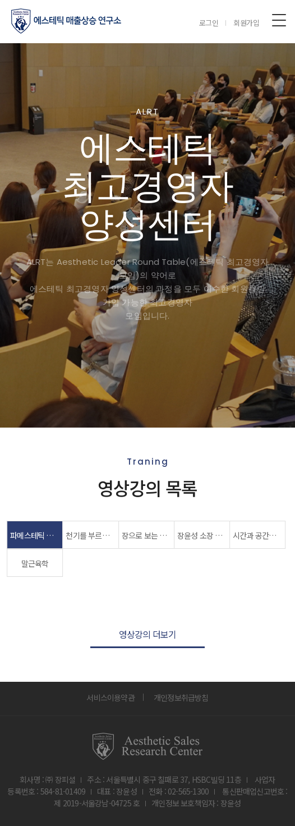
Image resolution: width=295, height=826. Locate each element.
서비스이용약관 (110, 697)
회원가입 (246, 22)
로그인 (209, 22)
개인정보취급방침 (181, 697)
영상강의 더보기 (148, 634)
